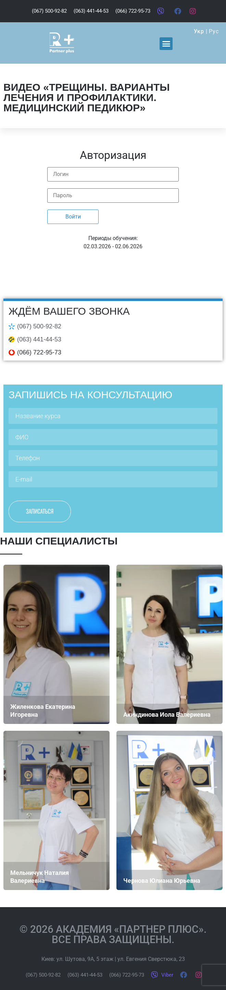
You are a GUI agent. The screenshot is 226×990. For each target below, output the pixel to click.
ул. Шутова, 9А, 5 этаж (84, 959)
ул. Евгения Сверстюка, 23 (151, 959)
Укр (199, 31)
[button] (166, 43)
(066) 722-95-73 (39, 352)
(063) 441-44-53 (39, 339)
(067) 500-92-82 (39, 326)
